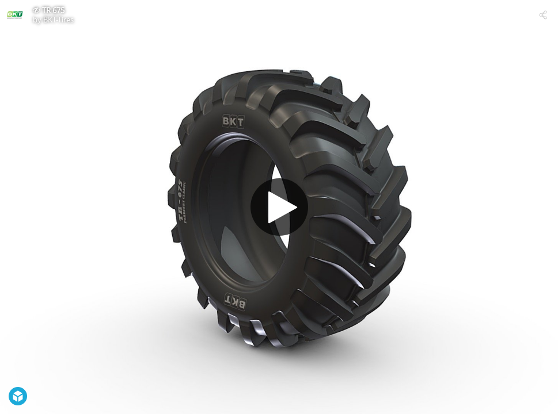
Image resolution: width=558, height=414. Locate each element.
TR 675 (53, 10)
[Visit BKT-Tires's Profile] (15, 15)
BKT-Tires (58, 19)
